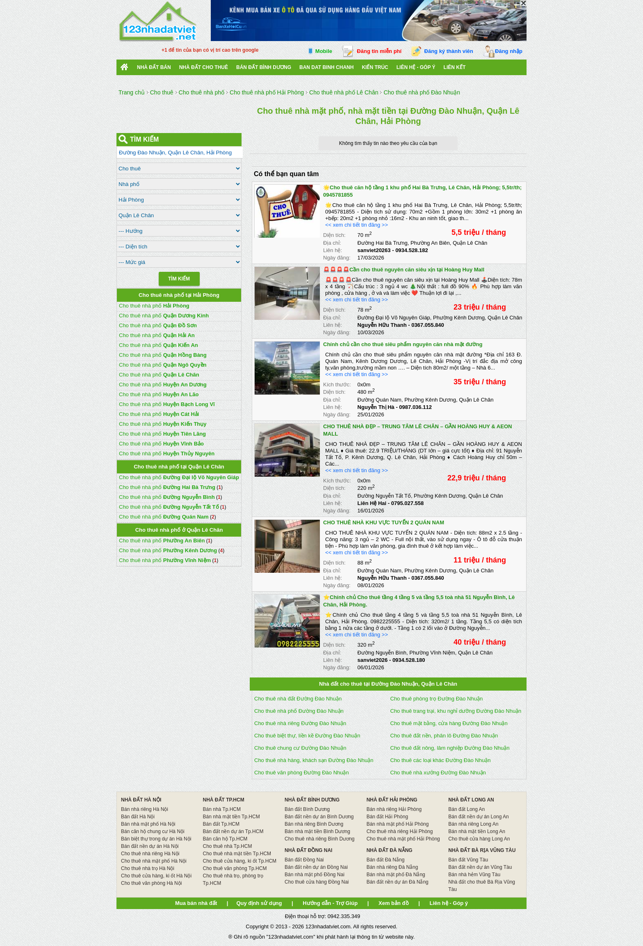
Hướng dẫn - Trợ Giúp (330, 903)
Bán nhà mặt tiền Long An (476, 831)
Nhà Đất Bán (154, 67)
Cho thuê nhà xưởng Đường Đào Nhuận (438, 772)
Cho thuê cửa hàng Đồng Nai (317, 882)
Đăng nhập (508, 51)
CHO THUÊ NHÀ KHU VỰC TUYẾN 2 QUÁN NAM (383, 522)
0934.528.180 (408, 660)
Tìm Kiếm (179, 279)
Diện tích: (334, 235)
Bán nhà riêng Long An (473, 824)
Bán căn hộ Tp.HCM (225, 839)
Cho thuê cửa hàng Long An (479, 839)
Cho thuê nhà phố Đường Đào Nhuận (299, 711)
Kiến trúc (375, 67)
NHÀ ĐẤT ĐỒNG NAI (308, 850)
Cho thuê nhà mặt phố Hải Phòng (403, 839)
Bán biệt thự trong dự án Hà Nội (156, 839)
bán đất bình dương (263, 67)
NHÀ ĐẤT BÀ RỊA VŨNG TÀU (481, 850)
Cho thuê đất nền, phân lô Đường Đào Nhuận (444, 735)
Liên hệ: (332, 250)
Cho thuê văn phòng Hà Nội (151, 883)
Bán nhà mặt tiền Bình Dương (317, 831)
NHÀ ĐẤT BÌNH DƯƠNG (312, 800)
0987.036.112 (415, 407)
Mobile (323, 51)
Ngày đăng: (337, 258)
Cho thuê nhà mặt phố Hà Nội (154, 861)
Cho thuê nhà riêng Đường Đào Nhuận (300, 723)
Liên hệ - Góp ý (416, 67)
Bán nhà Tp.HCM (222, 809)
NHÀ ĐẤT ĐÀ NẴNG (390, 850)
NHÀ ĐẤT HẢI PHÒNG (392, 800)
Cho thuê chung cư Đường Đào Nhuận (300, 748)
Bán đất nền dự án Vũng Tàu (480, 867)
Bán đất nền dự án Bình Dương (319, 817)
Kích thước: (337, 384)
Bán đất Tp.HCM (221, 824)
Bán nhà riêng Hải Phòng (394, 809)
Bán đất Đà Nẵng (386, 860)
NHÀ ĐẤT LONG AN (471, 800)
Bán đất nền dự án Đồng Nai (316, 867)
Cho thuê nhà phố (154, 306)
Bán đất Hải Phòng (387, 817)
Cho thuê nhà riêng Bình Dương (319, 839)
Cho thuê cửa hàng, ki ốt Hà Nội (156, 876)
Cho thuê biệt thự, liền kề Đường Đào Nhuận (307, 735)
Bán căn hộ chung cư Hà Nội (153, 831)
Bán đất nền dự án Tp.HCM (233, 831)
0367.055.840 (427, 325)
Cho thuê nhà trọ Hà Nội (147, 868)
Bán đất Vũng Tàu (468, 860)
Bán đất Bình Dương (307, 809)
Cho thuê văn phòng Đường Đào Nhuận (301, 772)
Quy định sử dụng (259, 903)
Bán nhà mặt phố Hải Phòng (398, 824)
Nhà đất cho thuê (203, 67)
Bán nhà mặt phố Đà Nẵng (396, 874)
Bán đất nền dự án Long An (478, 817)
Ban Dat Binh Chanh (326, 67)
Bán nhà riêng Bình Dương (314, 824)
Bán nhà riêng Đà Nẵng (392, 867)
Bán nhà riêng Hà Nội (144, 809)
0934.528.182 (411, 250)
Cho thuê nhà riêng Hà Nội (150, 853)
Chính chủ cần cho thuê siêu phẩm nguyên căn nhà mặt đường (402, 344)
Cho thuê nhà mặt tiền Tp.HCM (237, 853)
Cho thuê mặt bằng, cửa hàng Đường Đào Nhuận (449, 723)
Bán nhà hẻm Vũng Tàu (474, 874)
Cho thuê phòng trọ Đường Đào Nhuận (436, 699)
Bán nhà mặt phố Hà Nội (148, 824)
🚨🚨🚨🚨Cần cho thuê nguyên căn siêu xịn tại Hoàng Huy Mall (403, 269)
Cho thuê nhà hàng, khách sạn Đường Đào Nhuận (313, 760)
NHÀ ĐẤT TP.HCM (223, 800)
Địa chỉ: (332, 243)
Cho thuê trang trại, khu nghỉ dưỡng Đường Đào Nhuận (456, 711)
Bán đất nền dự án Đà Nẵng (398, 882)
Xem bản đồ (394, 903)
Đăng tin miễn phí (379, 51)
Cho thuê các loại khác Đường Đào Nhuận (440, 760)
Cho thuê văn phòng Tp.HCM (235, 868)
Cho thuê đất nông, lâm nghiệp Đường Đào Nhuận (450, 748)
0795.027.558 (407, 503)
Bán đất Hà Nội (138, 817)
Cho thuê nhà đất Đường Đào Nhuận (298, 699)
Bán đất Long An (466, 809)
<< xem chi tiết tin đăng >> (356, 225)
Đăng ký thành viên (448, 51)
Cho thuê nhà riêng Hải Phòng (400, 831)
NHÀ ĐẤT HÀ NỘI (141, 800)
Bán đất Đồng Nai (304, 860)
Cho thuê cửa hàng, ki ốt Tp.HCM (240, 861)
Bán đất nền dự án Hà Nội (149, 846)
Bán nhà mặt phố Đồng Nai (314, 874)
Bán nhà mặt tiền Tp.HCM (231, 817)
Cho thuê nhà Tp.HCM (227, 846)
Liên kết (455, 67)
